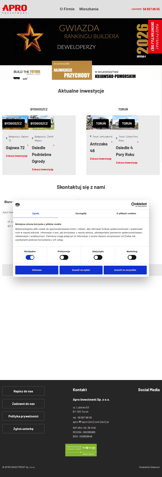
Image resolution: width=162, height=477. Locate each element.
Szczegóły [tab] (80, 213)
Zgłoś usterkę (23, 429)
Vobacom (155, 467)
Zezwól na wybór (81, 270)
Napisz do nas (23, 391)
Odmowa (37, 270)
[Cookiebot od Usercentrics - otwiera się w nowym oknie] (133, 204)
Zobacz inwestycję (16, 155)
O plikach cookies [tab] (126, 213)
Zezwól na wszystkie (125, 270)
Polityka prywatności (23, 416)
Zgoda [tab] (35, 213)
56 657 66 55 (151, 10)
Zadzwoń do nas (23, 403)
